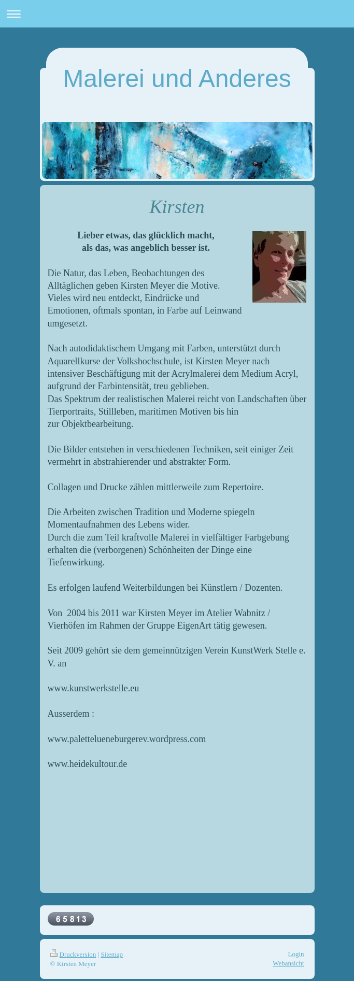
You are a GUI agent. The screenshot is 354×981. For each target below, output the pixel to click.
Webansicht (288, 963)
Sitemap (112, 954)
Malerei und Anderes (177, 78)
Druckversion (73, 954)
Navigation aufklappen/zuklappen (177, 14)
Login (296, 954)
